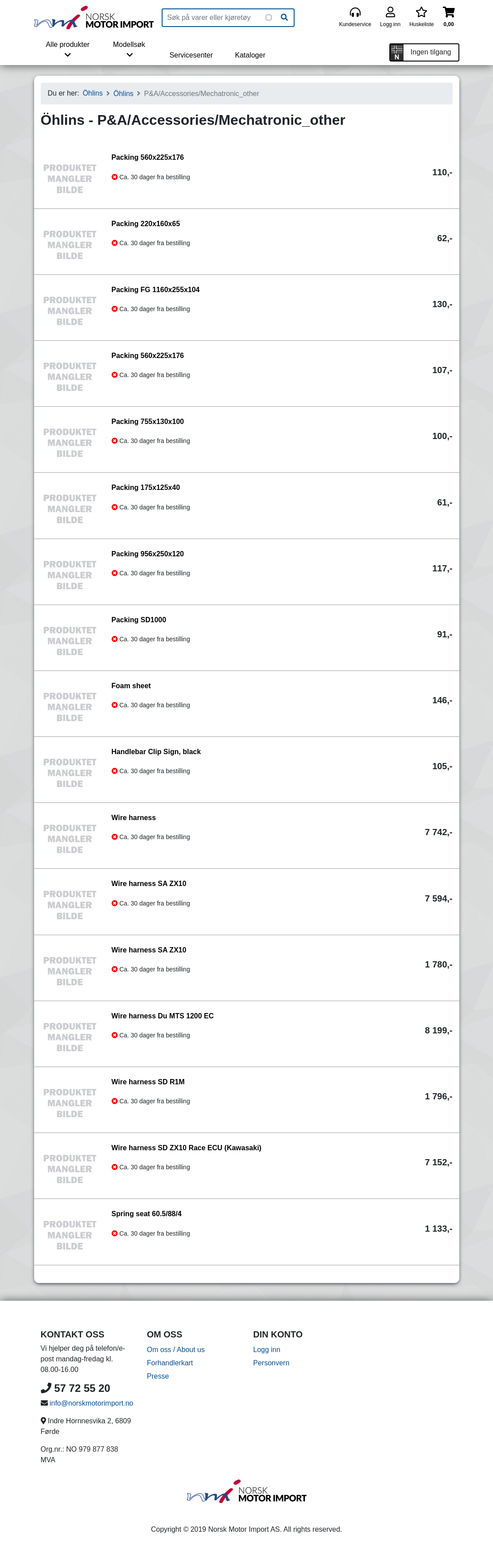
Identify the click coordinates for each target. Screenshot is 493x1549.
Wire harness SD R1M (148, 1082)
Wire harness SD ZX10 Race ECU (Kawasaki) (187, 1148)
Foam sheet (131, 686)
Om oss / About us (176, 1349)
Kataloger (250, 55)
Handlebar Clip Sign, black (156, 751)
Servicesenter (191, 55)
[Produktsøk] (214, 17)
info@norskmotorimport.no (91, 1403)
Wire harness (134, 817)
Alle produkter (67, 49)
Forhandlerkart (170, 1363)
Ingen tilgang (431, 52)
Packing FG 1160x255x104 (156, 289)
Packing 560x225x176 (148, 157)
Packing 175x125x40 (146, 487)
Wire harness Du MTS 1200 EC (163, 1016)
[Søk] (284, 18)
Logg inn (266, 1349)
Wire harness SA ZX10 (149, 883)
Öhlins (93, 93)
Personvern (271, 1363)
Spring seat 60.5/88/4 (147, 1214)
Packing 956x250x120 (148, 554)
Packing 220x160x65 (146, 223)
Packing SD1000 (139, 620)
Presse (158, 1376)
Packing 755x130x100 (148, 421)
